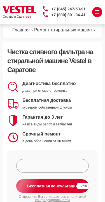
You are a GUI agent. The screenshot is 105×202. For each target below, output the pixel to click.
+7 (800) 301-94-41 (68, 15)
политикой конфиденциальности (60, 198)
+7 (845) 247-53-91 (68, 9)
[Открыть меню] (97, 12)
